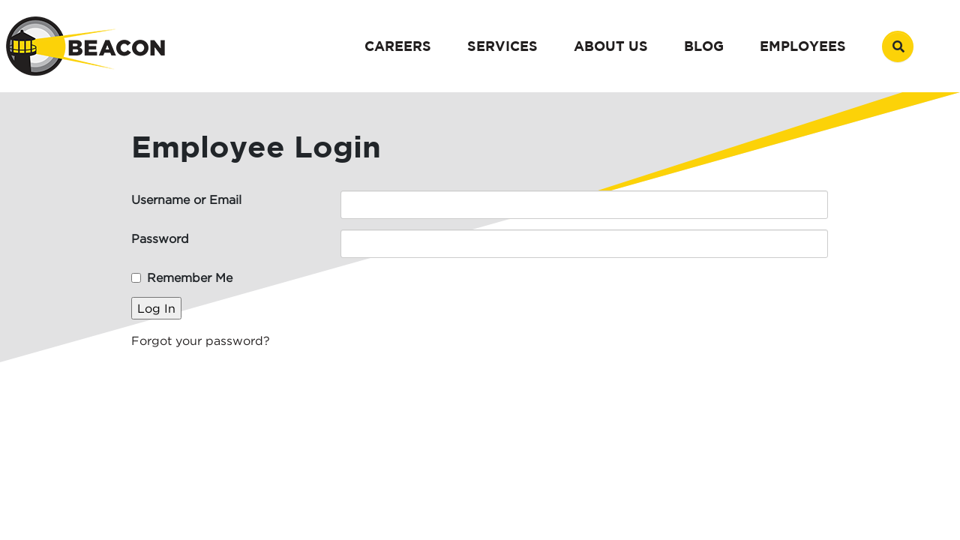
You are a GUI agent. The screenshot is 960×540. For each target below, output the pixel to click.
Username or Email (186, 199)
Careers (397, 46)
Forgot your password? (200, 340)
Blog (704, 46)
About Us (611, 46)
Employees (803, 46)
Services (502, 46)
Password (160, 238)
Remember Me (189, 277)
